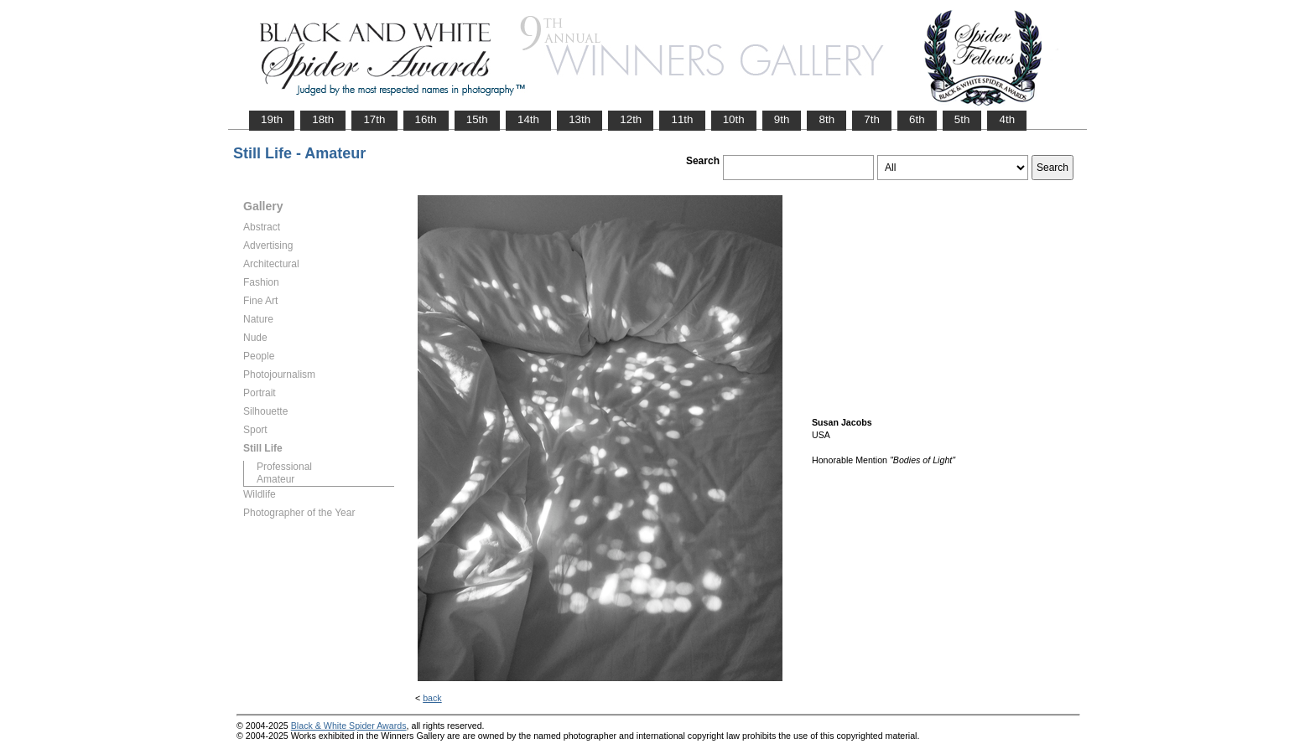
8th (826, 119)
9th (782, 119)
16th (426, 119)
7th (872, 119)
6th (917, 119)
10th (734, 119)
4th (1007, 119)
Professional (284, 467)
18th (323, 119)
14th (528, 119)
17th (374, 119)
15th (477, 119)
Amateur (275, 479)
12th (631, 119)
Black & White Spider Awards (349, 726)
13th (579, 119)
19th (272, 119)
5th (962, 119)
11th (682, 119)
